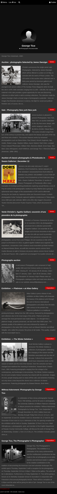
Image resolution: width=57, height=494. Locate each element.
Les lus (12, 2)
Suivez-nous (21, 491)
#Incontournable (33, 48)
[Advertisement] (28, 18)
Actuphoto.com (5, 489)
